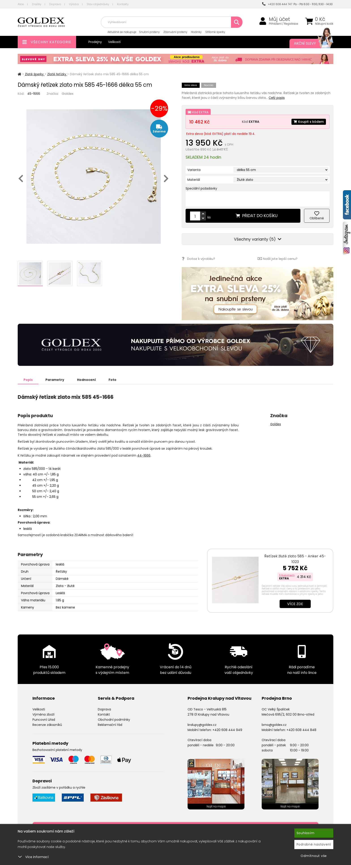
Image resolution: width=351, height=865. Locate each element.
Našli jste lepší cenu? (277, 258)
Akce (21, 4)
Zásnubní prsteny (175, 32)
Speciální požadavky (201, 188)
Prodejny (95, 42)
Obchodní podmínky (114, 719)
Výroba (74, 4)
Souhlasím (306, 833)
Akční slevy (309, 43)
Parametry (54, 379)
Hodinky (196, 32)
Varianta (194, 170)
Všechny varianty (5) (257, 239)
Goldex (67, 93)
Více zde (295, 603)
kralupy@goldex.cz (202, 725)
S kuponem (287, 575)
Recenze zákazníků (47, 725)
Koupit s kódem (309, 121)
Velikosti (114, 42)
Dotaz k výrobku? (198, 258)
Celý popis (277, 97)
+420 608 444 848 (301, 730)
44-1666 (143, 455)
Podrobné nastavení (314, 844)
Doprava (55, 4)
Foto (112, 379)
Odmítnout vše (314, 856)
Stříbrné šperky (215, 32)
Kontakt (104, 714)
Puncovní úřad (43, 719)
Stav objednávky (98, 4)
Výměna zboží (43, 714)
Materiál (193, 179)
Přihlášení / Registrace (283, 23)
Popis (28, 379)
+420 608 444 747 (277, 4)
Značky (36, 4)
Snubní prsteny (149, 32)
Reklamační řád (110, 725)
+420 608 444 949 (227, 730)
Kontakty (123, 4)
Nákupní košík (324, 23)
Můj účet (279, 19)
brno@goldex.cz (274, 725)
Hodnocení (86, 379)
